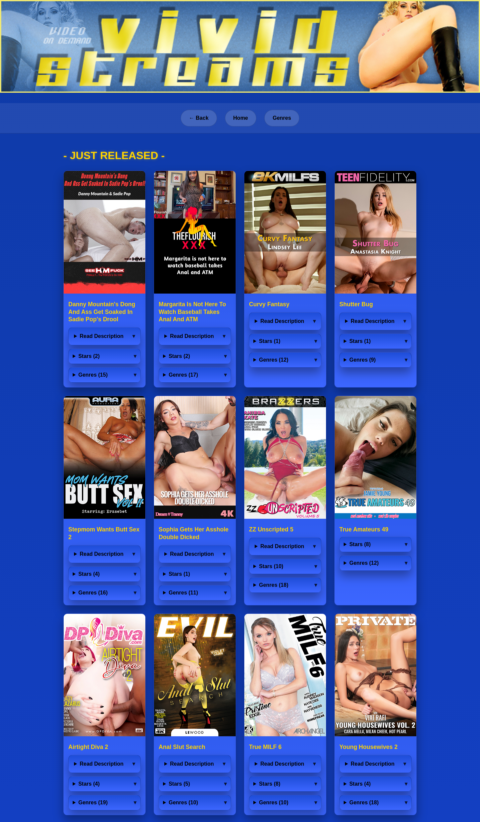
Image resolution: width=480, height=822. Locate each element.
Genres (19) (93, 802)
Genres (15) (93, 375)
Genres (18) (273, 585)
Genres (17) (183, 375)
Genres (282, 118)
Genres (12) (273, 360)
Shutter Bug (356, 304)
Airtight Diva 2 (88, 747)
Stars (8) (360, 544)
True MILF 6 (265, 747)
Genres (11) (183, 592)
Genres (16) (93, 592)
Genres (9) (362, 360)
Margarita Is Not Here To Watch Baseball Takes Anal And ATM (192, 312)
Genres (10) (183, 802)
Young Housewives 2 (368, 747)
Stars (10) (271, 566)
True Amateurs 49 (363, 529)
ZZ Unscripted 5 (271, 529)
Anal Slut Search (182, 747)
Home (240, 118)
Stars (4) (89, 574)
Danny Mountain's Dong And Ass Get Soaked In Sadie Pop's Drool (101, 312)
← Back (199, 118)
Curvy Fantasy (269, 304)
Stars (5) (179, 784)
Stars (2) (89, 356)
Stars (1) (269, 341)
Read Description (102, 336)
